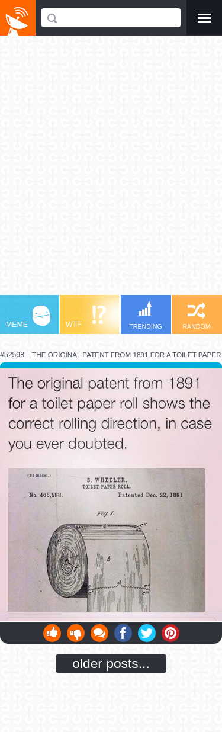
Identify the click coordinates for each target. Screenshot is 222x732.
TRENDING (145, 315)
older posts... (111, 663)
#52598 (12, 355)
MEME (28, 317)
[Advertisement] (111, 171)
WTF (86, 317)
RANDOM (196, 316)
